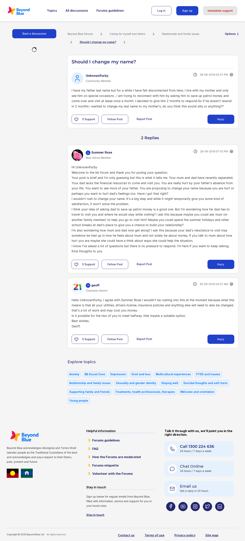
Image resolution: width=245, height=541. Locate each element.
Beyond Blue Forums (24, 11)
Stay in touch (95, 514)
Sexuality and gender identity (136, 383)
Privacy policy (184, 535)
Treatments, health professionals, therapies (145, 391)
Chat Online (191, 466)
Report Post (144, 119)
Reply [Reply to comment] (220, 264)
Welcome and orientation (197, 391)
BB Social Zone (95, 374)
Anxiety (74, 374)
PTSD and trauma (208, 374)
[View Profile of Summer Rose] (101, 152)
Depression (118, 374)
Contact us (126, 535)
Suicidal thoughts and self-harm (205, 383)
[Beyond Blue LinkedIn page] (220, 514)
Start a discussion (34, 33)
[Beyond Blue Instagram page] (195, 514)
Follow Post (115, 119)
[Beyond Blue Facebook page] (171, 514)
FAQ (95, 449)
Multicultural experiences (173, 374)
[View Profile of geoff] (95, 285)
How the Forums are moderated (116, 457)
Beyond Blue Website (24, 436)
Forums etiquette (105, 465)
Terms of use (154, 535)
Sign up (187, 10)
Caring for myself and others (127, 33)
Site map (211, 535)
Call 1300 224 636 (197, 446)
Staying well (169, 383)
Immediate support (220, 10)
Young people (78, 400)
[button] (76, 119)
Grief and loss (140, 374)
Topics (52, 10)
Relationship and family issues (180, 33)
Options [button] (230, 33)
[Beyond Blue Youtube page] (183, 514)
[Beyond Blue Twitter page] (207, 514)
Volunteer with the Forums (112, 474)
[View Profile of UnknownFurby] (97, 76)
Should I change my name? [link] (98, 42)
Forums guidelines (110, 10)
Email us (188, 486)
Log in (161, 10)
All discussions (76, 10)
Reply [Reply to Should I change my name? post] (220, 119)
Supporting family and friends (89, 391)
